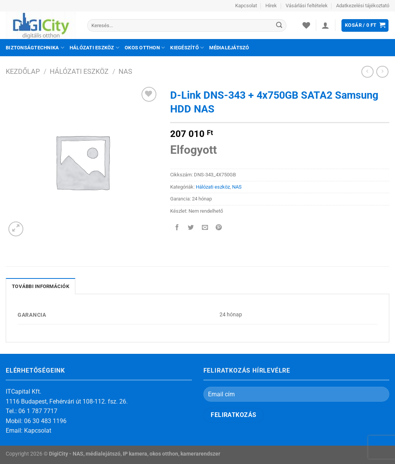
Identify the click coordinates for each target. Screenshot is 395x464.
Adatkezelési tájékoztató (362, 5)
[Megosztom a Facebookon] (177, 228)
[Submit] (279, 25)
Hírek (271, 5)
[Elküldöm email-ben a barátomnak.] (204, 228)
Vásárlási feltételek (307, 5)
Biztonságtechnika (35, 47)
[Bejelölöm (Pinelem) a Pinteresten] (218, 228)
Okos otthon (145, 47)
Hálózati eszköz (94, 47)
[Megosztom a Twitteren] (191, 228)
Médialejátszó (229, 47)
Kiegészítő (187, 47)
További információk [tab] (40, 286)
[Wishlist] (306, 25)
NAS (125, 71)
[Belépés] (325, 25)
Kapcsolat (246, 5)
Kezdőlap (23, 71)
